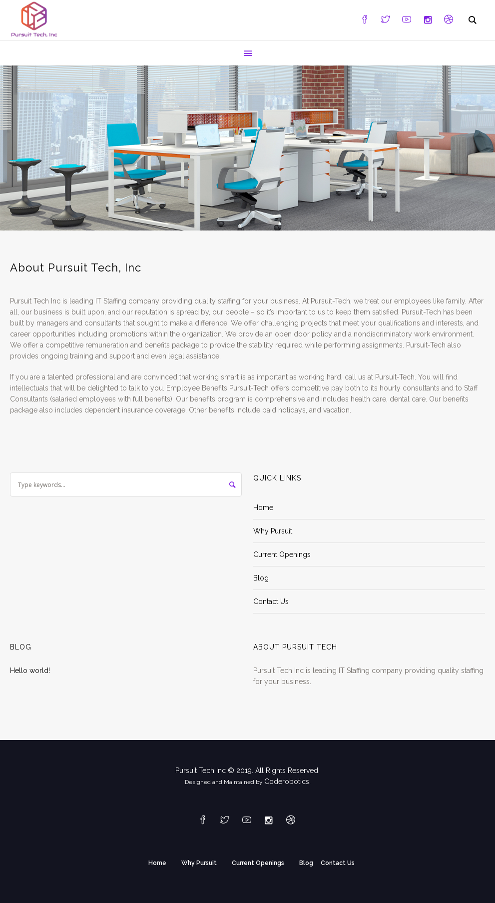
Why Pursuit (272, 531)
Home (263, 508)
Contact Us (271, 602)
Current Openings (282, 554)
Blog (261, 578)
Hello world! (30, 670)
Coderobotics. (287, 782)
